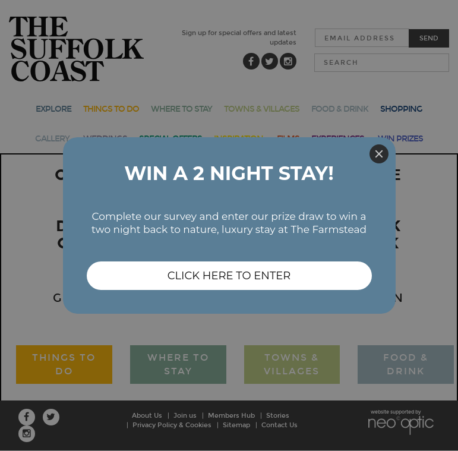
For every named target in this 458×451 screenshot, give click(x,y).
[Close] (378, 153)
